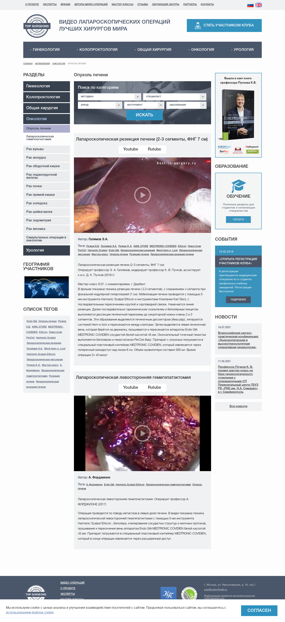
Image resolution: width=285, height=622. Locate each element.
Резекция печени (139, 254)
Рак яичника (35, 229)
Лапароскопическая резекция (44, 343)
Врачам (65, 4)
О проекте (32, 4)
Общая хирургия (154, 49)
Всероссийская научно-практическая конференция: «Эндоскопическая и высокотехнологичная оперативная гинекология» (238, 340)
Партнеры (190, 4)
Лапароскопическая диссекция (45, 360)
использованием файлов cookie (30, 612)
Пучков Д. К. (34, 365)
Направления (42, 64)
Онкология (202, 49)
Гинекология (46, 49)
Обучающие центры (165, 4)
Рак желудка (36, 157)
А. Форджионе (94, 485)
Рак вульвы (35, 149)
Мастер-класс (50, 365)
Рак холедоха (36, 203)
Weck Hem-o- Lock (54, 349)
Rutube (154, 149)
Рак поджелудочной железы (41, 176)
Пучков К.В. (92, 246)
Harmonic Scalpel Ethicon (41, 354)
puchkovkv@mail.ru (215, 590)
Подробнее (238, 300)
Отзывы (142, 4)
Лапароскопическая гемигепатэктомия (40, 138)
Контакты (207, 4)
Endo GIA (32, 321)
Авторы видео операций (91, 4)
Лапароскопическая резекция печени (172, 254)
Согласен (259, 611)
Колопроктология (98, 49)
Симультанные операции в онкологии (46, 239)
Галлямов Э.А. (35, 349)
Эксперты (50, 4)
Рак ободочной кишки (43, 166)
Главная (28, 64)
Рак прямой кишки (40, 195)
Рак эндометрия (38, 220)
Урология (244, 49)
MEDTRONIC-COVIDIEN (163, 246)
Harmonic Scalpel (46, 338)
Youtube (130, 149)
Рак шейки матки (39, 212)
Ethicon (43, 332)
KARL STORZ (39, 327)
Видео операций (72, 583)
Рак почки (34, 186)
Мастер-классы (122, 4)
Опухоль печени (38, 128)
